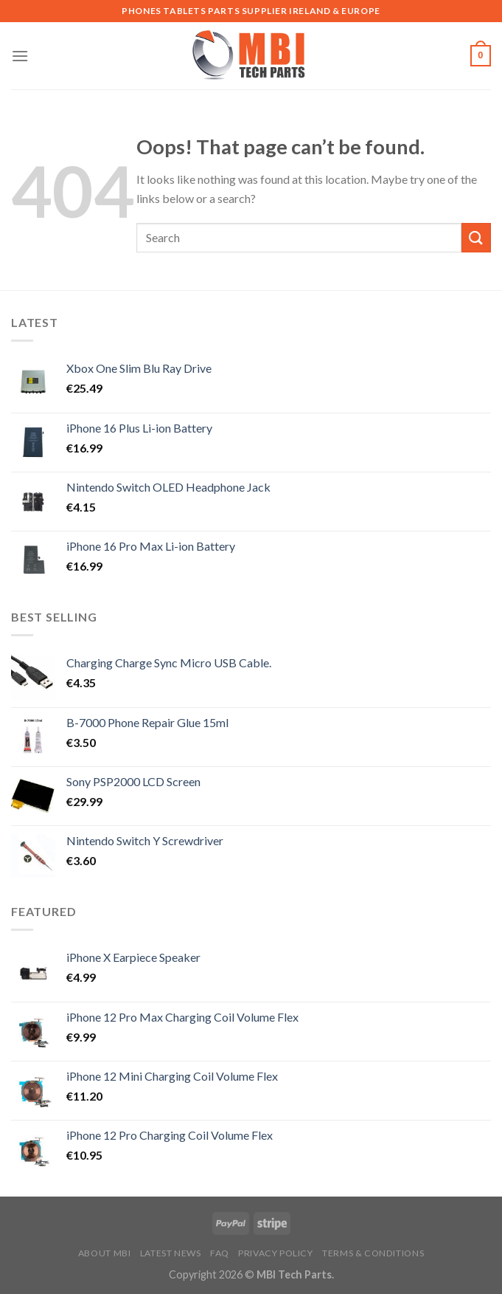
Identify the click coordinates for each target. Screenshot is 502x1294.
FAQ (219, 1253)
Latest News (170, 1253)
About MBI (104, 1253)
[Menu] (20, 56)
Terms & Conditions (373, 1253)
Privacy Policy (275, 1253)
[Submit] (476, 237)
